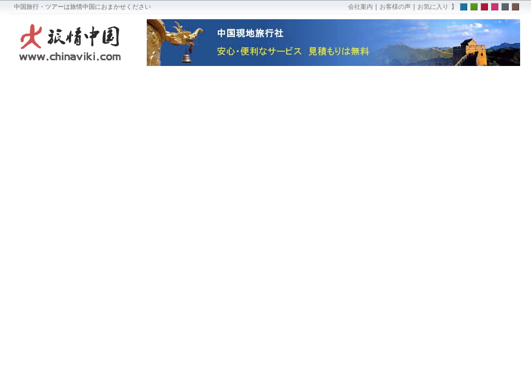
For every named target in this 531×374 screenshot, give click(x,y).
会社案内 (360, 6)
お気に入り (433, 6)
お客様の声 (395, 6)
